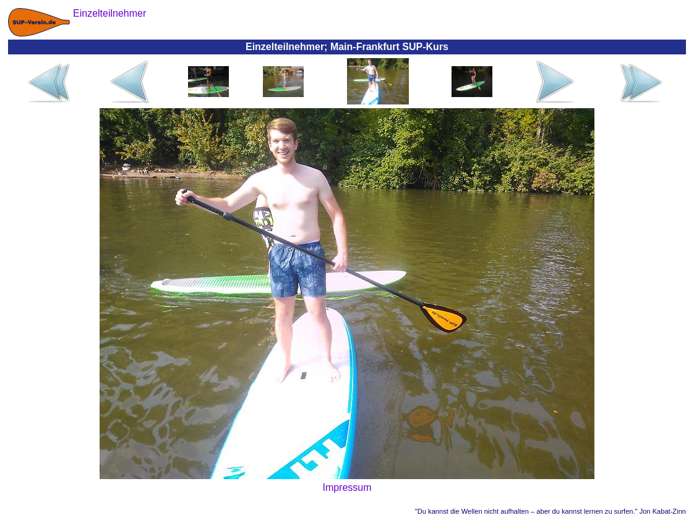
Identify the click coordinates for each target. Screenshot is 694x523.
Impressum (346, 487)
